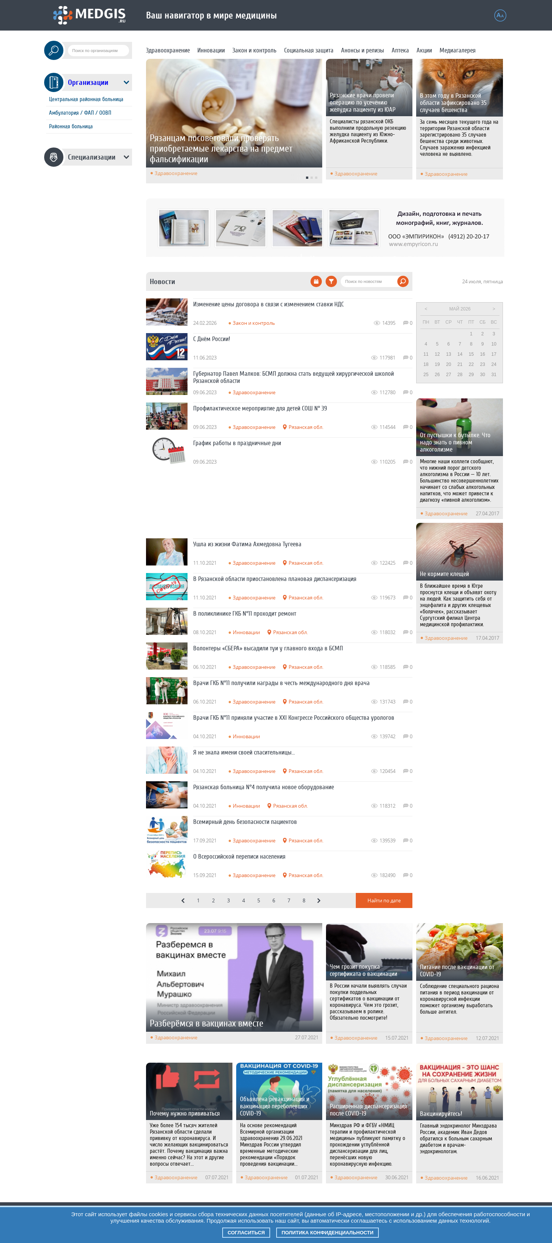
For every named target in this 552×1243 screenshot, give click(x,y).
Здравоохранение (168, 50)
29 (471, 374)
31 (493, 374)
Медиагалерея (458, 50)
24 (493, 364)
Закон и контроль (254, 50)
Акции (424, 50)
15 (471, 354)
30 (482, 374)
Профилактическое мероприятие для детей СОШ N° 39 (260, 408)
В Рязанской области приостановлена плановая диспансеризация (275, 578)
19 (437, 364)
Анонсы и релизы (362, 50)
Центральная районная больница (86, 99)
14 (459, 354)
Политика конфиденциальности (327, 1232)
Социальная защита (309, 50)
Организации (88, 82)
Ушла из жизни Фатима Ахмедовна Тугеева (247, 544)
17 (493, 354)
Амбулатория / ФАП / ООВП (80, 113)
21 (459, 364)
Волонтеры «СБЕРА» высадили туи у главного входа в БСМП (268, 648)
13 (448, 354)
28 (459, 374)
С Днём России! (211, 339)
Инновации (211, 50)
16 (482, 354)
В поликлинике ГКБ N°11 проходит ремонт (244, 613)
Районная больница (71, 126)
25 (425, 374)
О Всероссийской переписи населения (239, 856)
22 (471, 364)
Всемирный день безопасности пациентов (245, 821)
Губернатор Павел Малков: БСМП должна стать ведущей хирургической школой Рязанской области (293, 377)
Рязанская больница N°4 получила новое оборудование (263, 787)
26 (437, 374)
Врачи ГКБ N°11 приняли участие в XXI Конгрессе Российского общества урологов (293, 717)
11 (425, 354)
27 (448, 374)
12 (437, 354)
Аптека (400, 50)
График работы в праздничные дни (237, 443)
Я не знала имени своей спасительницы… (244, 752)
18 (425, 364)
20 (448, 364)
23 (482, 364)
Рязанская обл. (306, 427)
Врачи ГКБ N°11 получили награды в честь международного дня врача (281, 683)
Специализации (91, 157)
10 (493, 344)
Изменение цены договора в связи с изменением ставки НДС (268, 304)
